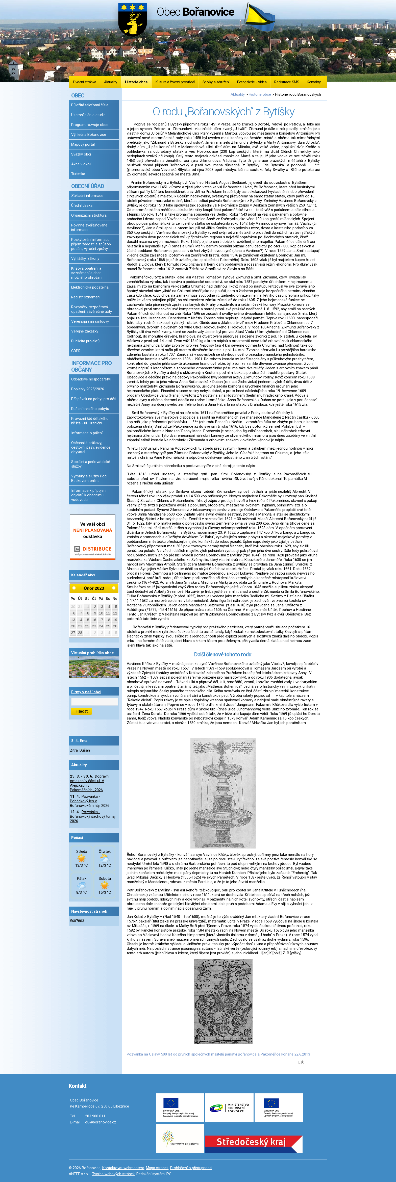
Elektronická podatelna (90, 287)
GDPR (76, 351)
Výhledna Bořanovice (88, 134)
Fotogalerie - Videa (251, 82)
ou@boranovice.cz (100, 1122)
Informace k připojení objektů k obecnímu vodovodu (88, 495)
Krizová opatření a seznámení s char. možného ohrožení (86, 273)
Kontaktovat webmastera (123, 1168)
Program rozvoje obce (89, 124)
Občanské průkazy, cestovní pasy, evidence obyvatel (90, 447)
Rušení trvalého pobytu (90, 408)
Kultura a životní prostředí (175, 82)
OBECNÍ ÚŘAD (87, 186)
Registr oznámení (85, 297)
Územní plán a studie (88, 115)
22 (87, 626)
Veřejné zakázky (84, 331)
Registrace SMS (286, 82)
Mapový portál (83, 144)
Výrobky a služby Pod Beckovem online (89, 478)
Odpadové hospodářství (91, 379)
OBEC (77, 95)
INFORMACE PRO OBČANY (91, 366)
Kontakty (313, 82)
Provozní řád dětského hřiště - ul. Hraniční (90, 420)
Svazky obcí (81, 154)
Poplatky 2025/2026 (87, 389)
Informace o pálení (87, 433)
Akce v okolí (81, 164)
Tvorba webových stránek (113, 1174)
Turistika (78, 174)
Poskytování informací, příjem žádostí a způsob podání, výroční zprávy (91, 244)
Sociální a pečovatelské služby (90, 464)
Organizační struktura (89, 215)
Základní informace (87, 195)
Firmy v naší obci (86, 692)
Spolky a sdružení (216, 82)
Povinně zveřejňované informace (89, 227)
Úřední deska (81, 205)
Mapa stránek (157, 1168)
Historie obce (136, 82)
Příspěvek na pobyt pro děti (93, 399)
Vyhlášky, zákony (85, 258)
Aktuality (110, 82)
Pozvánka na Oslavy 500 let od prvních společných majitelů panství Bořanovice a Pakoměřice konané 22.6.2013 (218, 1054)
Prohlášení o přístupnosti (191, 1168)
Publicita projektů (85, 341)
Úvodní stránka (84, 82)
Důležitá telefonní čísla (89, 105)
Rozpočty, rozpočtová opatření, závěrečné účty (91, 309)
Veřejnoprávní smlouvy (90, 321)
